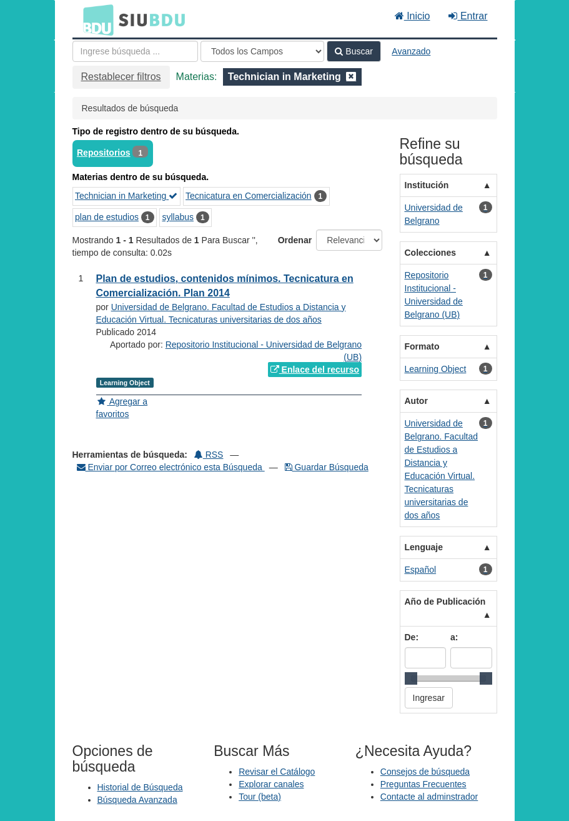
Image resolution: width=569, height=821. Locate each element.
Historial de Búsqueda (140, 787)
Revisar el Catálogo (277, 772)
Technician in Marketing (126, 196)
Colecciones (430, 253)
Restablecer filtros (121, 76)
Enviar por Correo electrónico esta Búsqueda (171, 467)
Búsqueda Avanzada (137, 800)
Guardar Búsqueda (327, 467)
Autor (416, 401)
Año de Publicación (445, 602)
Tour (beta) (260, 797)
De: (412, 637)
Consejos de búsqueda (425, 772)
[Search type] (262, 51)
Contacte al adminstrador (429, 797)
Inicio (412, 16)
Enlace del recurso (314, 370)
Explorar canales (271, 784)
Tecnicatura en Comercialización (249, 196)
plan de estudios (107, 217)
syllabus (178, 217)
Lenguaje (424, 547)
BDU (95, 19)
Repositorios (104, 153)
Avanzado (411, 51)
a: (454, 637)
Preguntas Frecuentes (423, 784)
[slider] (411, 678)
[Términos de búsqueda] (135, 51)
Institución (427, 185)
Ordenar (295, 240)
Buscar (353, 51)
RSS (209, 455)
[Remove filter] (351, 76)
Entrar (467, 16)
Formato (422, 346)
